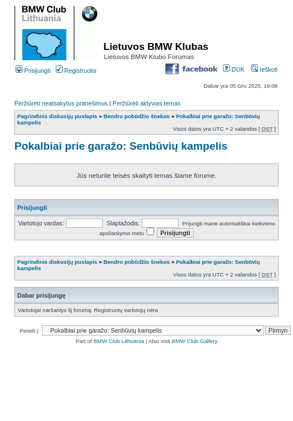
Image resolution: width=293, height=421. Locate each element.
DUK (233, 69)
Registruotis (76, 70)
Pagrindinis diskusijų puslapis (57, 116)
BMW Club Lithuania (119, 341)
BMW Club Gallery (195, 341)
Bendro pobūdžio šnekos (136, 116)
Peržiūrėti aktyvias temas (146, 103)
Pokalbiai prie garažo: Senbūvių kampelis (121, 146)
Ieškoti (264, 69)
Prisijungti (33, 70)
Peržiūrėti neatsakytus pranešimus (60, 103)
